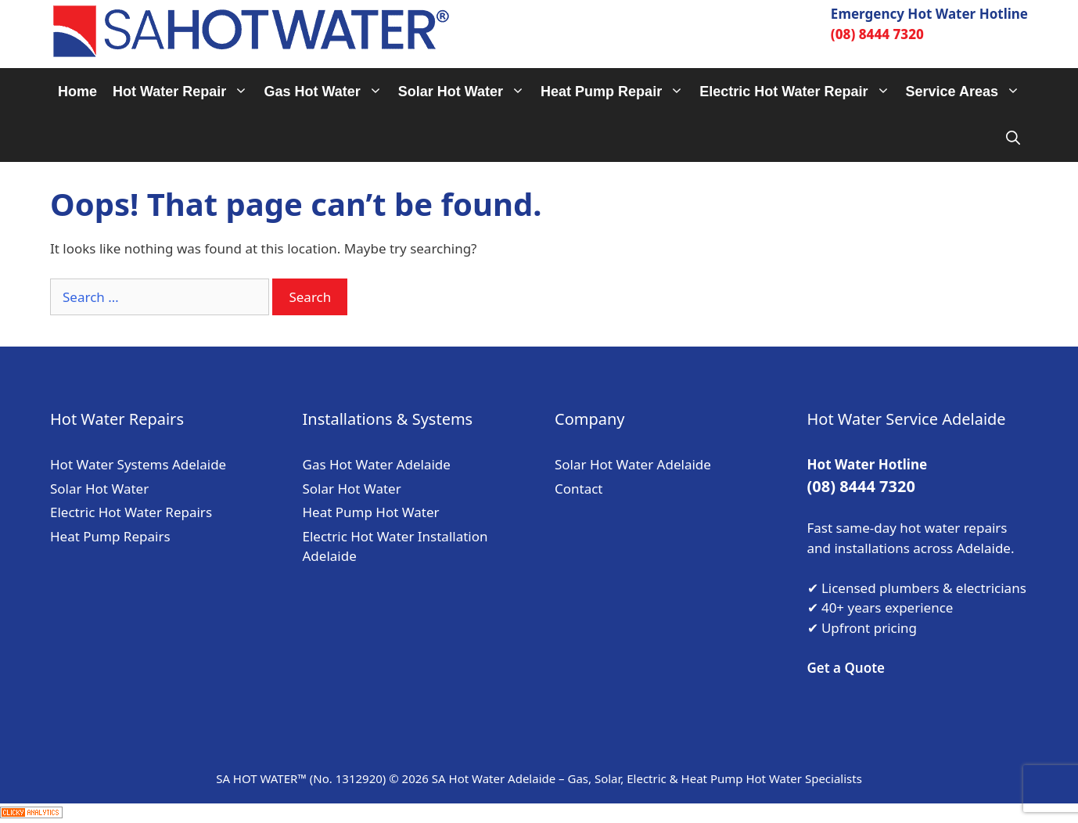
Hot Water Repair (184, 91)
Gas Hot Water (327, 91)
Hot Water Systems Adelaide (138, 464)
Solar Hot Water (465, 91)
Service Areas (967, 91)
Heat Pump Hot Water (371, 512)
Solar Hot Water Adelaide (633, 464)
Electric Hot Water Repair (798, 91)
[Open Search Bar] (1013, 138)
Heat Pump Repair (616, 91)
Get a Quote (846, 668)
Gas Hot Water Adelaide (377, 464)
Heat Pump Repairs (110, 536)
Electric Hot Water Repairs (131, 512)
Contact (579, 489)
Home (77, 91)
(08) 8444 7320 (877, 34)
